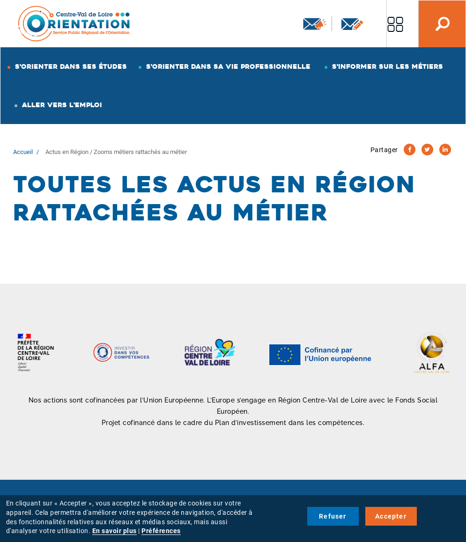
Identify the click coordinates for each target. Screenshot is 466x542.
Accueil (23, 151)
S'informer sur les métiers (387, 66)
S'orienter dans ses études (71, 66)
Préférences (161, 531)
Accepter (391, 516)
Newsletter (315, 23)
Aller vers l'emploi (62, 105)
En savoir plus (114, 531)
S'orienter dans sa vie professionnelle (228, 66)
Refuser (332, 516)
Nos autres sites (395, 23)
